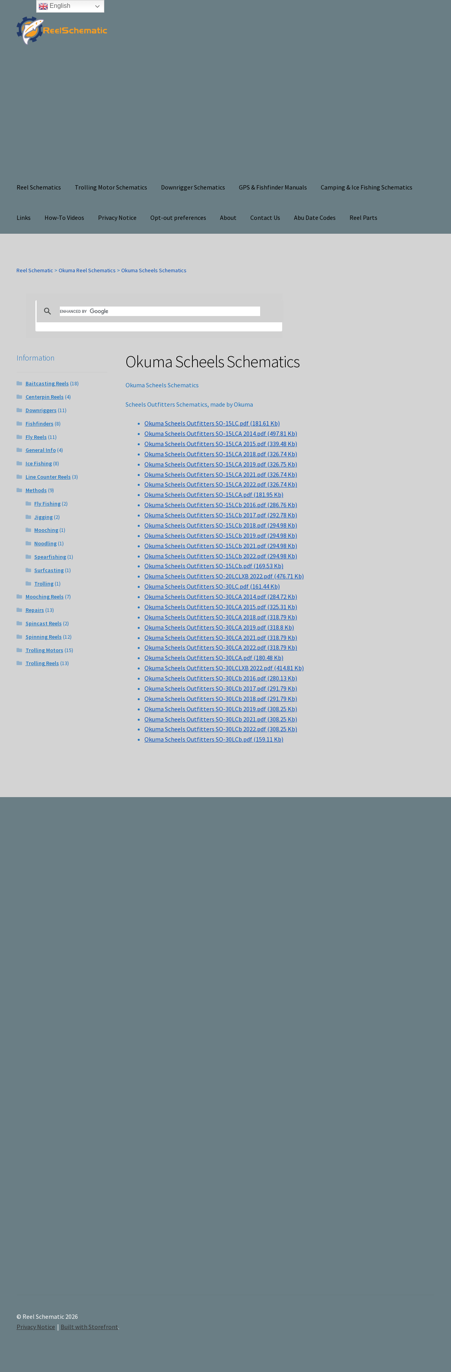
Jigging (43, 517)
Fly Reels (36, 437)
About (228, 217)
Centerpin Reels (45, 396)
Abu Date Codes (315, 217)
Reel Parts (363, 217)
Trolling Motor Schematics (111, 187)
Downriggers (41, 410)
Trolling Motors (44, 650)
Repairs (35, 609)
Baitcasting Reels (47, 383)
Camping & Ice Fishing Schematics (366, 187)
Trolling (44, 583)
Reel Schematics (39, 187)
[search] (160, 311)
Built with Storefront (89, 1327)
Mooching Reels (45, 596)
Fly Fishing (47, 503)
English (54, 6)
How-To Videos (64, 217)
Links (24, 217)
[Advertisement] (225, 113)
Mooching (46, 530)
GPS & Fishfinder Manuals (273, 187)
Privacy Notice (117, 217)
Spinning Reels (44, 636)
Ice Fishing (39, 463)
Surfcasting (49, 570)
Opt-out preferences (178, 217)
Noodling (45, 543)
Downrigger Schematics (193, 187)
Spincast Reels (44, 623)
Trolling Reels (42, 663)
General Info (41, 450)
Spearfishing (50, 556)
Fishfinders (40, 423)
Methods (36, 490)
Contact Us (265, 217)
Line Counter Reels (48, 476)
